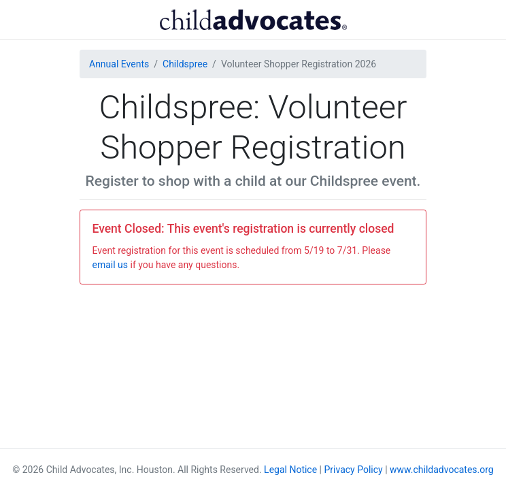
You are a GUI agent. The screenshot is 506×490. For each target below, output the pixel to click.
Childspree (185, 64)
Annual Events (119, 64)
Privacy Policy (353, 469)
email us (110, 264)
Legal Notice (290, 469)
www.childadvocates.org (442, 469)
